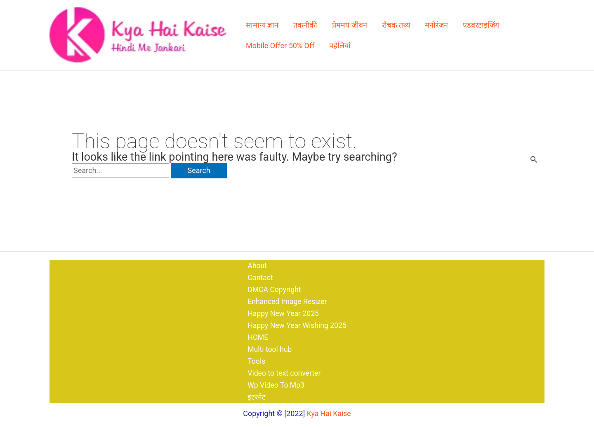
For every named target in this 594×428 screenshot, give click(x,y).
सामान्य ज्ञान (262, 25)
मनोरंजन (436, 25)
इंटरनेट (255, 397)
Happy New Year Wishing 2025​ (296, 324)
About (256, 262)
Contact (259, 275)
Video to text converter (283, 372)
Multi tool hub (269, 348)
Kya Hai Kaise (328, 413)
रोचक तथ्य (396, 25)
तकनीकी (305, 25)
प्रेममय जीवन (349, 25)
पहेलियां (340, 45)
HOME (256, 336)
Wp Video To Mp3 (275, 385)
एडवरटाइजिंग (481, 25)
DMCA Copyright (273, 287)
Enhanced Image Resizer (287, 299)
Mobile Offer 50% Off (280, 45)
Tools (255, 360)
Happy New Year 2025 (282, 311)
